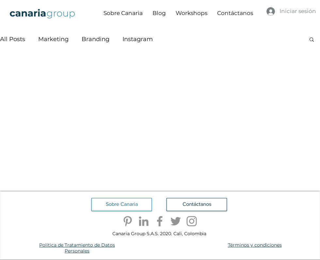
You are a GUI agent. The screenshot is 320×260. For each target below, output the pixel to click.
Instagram (137, 39)
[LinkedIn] (144, 221)
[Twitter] (176, 221)
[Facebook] (160, 221)
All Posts (12, 39)
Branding (95, 39)
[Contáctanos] (197, 204)
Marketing (53, 39)
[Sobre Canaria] (121, 204)
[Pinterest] (128, 221)
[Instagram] (192, 221)
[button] (312, 40)
